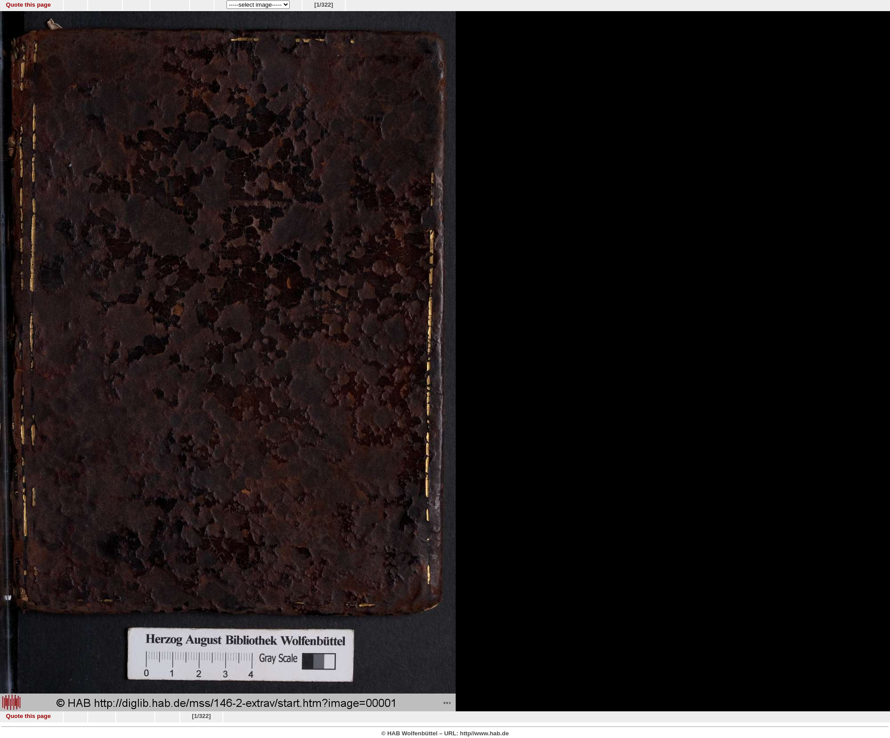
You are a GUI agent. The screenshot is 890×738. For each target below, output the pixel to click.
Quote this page (28, 4)
